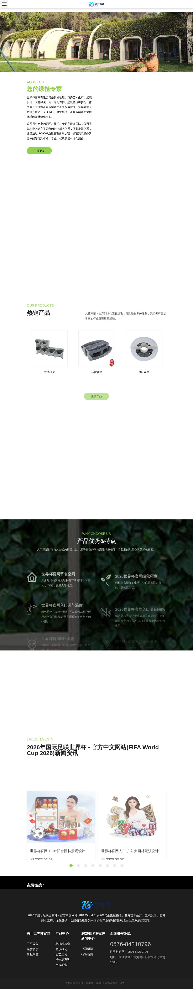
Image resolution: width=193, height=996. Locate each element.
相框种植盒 (63, 950)
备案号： (91, 990)
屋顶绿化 (61, 956)
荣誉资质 (32, 956)
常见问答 (32, 961)
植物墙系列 (63, 966)
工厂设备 (32, 950)
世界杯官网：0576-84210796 (129, 958)
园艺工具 (61, 961)
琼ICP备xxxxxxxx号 (107, 990)
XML (122, 990)
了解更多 (41, 154)
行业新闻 (87, 961)
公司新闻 (87, 955)
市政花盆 (61, 971)
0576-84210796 (130, 951)
